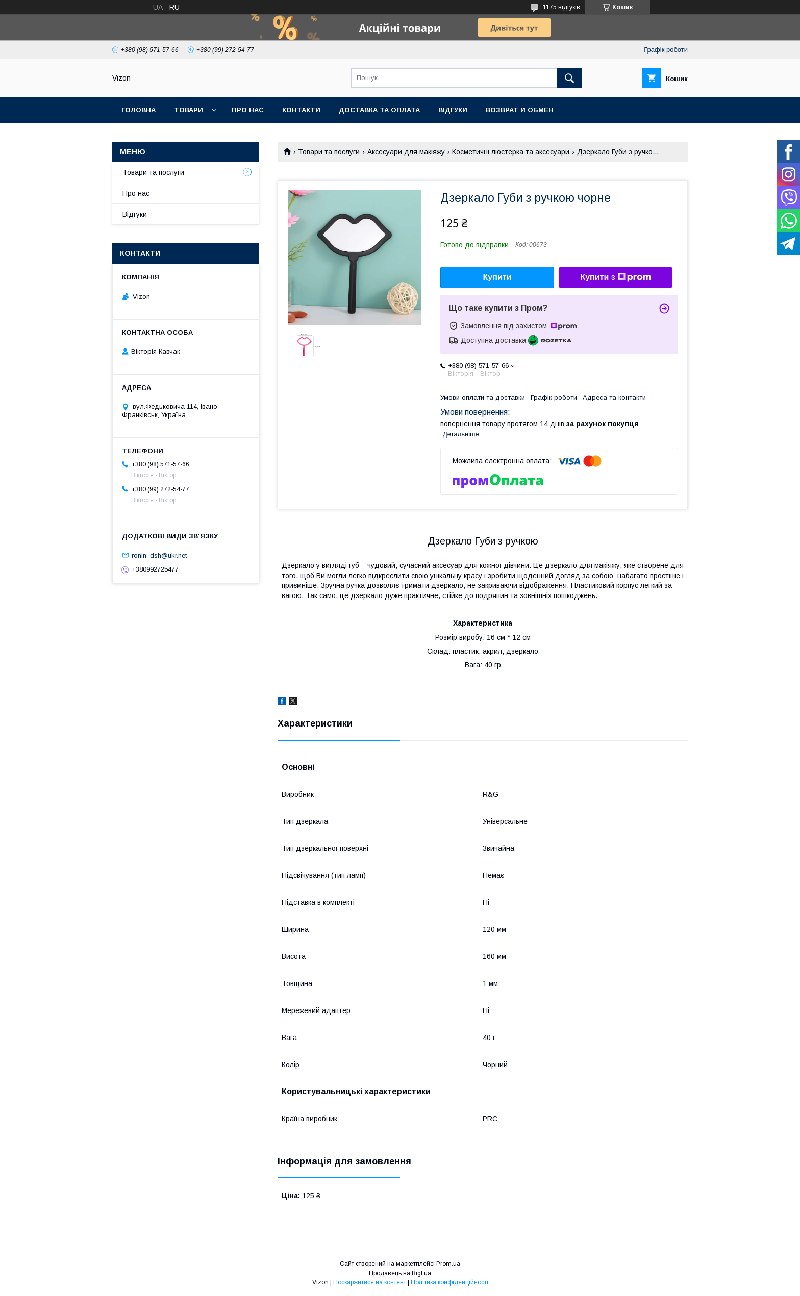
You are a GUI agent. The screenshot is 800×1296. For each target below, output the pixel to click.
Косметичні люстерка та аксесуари (510, 152)
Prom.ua (448, 1263)
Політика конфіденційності (449, 1282)
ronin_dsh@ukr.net (159, 555)
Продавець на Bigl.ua (400, 1273)
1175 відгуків (561, 7)
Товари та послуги (329, 152)
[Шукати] (569, 78)
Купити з (615, 277)
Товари (188, 110)
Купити (497, 277)
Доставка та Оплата (379, 110)
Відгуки (452, 110)
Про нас (248, 110)
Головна (138, 110)
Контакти (301, 110)
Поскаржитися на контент (369, 1282)
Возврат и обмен (520, 110)
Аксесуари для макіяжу (406, 152)
